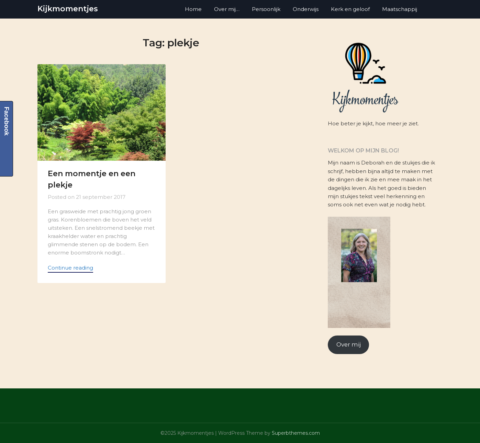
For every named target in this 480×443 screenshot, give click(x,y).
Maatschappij (399, 9)
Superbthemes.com (296, 433)
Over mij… (226, 9)
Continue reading (70, 267)
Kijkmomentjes (67, 8)
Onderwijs (306, 9)
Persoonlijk (266, 9)
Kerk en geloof (350, 9)
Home (193, 9)
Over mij (348, 344)
